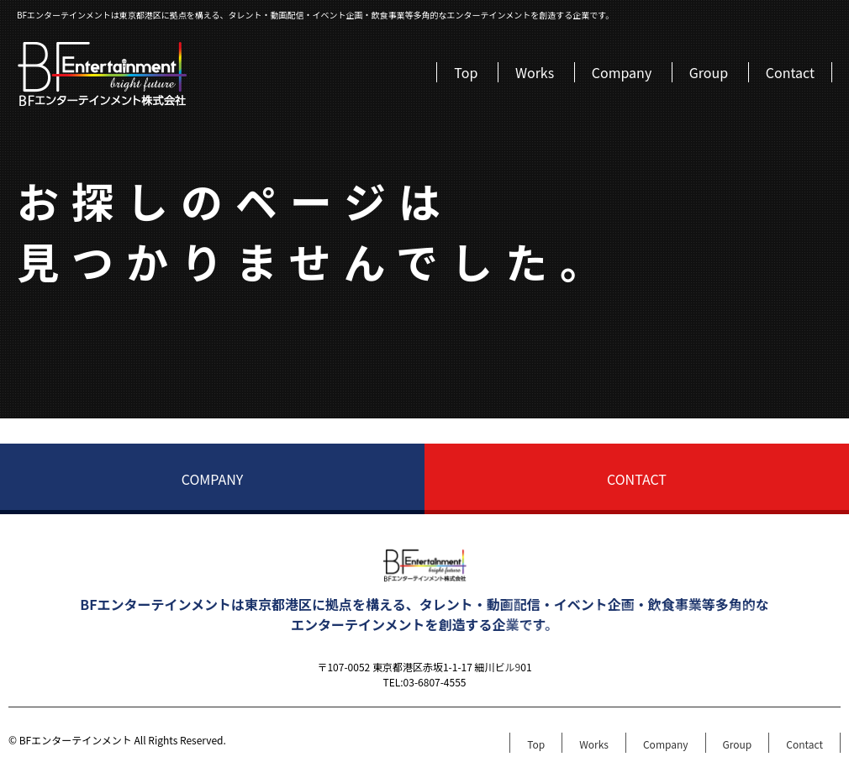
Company (621, 72)
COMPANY (213, 479)
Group (708, 72)
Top (465, 72)
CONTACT (637, 479)
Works (534, 72)
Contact (790, 72)
